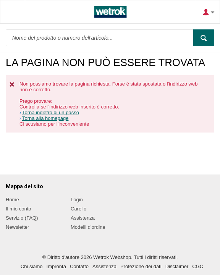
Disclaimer (177, 266)
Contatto (79, 266)
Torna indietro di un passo (50, 112)
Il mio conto (18, 209)
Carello (78, 209)
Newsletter (17, 227)
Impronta (56, 266)
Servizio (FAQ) (22, 218)
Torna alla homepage (45, 118)
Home (12, 199)
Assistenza (83, 218)
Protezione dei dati (141, 266)
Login (77, 199)
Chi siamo (32, 266)
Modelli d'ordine (88, 227)
